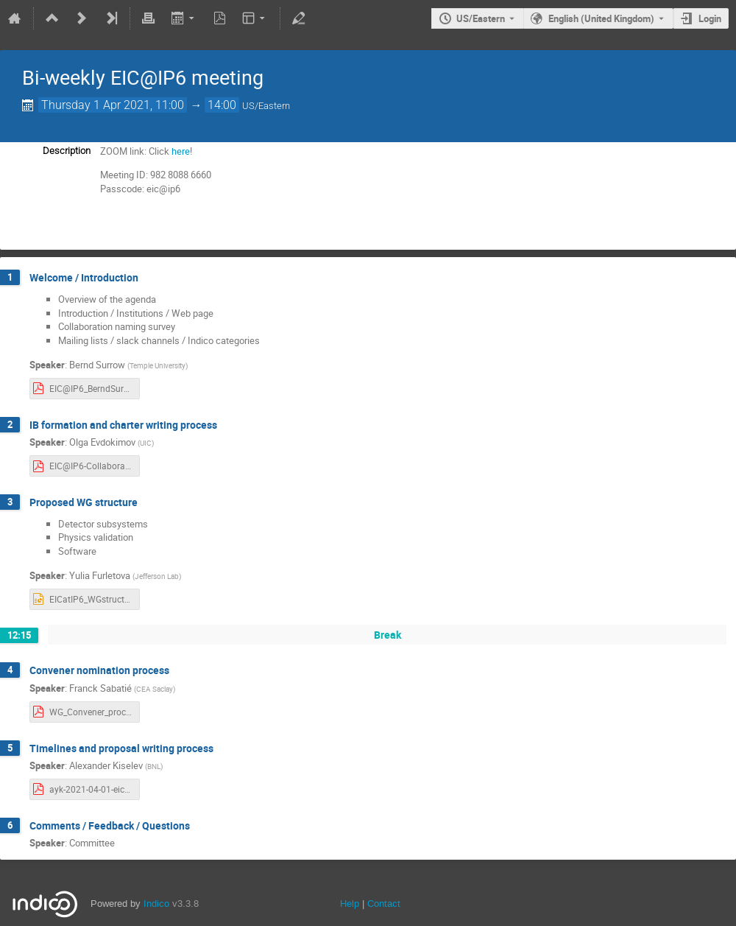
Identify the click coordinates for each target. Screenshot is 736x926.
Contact (383, 903)
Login (709, 18)
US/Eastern (480, 18)
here (180, 151)
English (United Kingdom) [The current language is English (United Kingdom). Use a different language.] (601, 18)
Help (349, 903)
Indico (156, 903)
